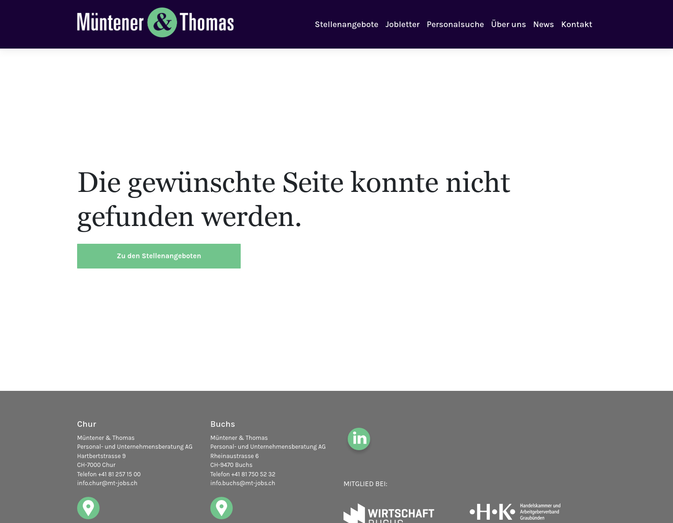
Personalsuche (455, 24)
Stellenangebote (347, 24)
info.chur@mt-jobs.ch (107, 483)
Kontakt (577, 24)
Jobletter (403, 24)
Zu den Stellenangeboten (159, 256)
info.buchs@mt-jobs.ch (242, 483)
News (543, 24)
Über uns (508, 24)
